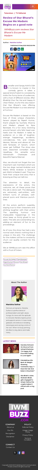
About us (10, 427)
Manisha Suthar (16, 42)
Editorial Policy (27, 427)
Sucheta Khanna (9, 265)
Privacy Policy (27, 435)
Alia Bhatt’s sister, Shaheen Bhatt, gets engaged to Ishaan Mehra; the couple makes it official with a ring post (27, 382)
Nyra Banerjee (22, 259)
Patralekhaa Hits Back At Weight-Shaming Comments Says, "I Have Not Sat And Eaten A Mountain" (28, 365)
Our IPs (10, 430)
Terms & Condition (27, 439)
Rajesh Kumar (8, 262)
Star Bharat (23, 262)
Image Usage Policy (27, 431)
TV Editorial (21, 13)
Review (16, 262)
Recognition (10, 433)
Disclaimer (10, 437)
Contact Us (10, 447)
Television (8, 13)
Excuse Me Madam (10, 259)
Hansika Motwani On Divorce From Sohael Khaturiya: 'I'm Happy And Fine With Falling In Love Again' (27, 350)
